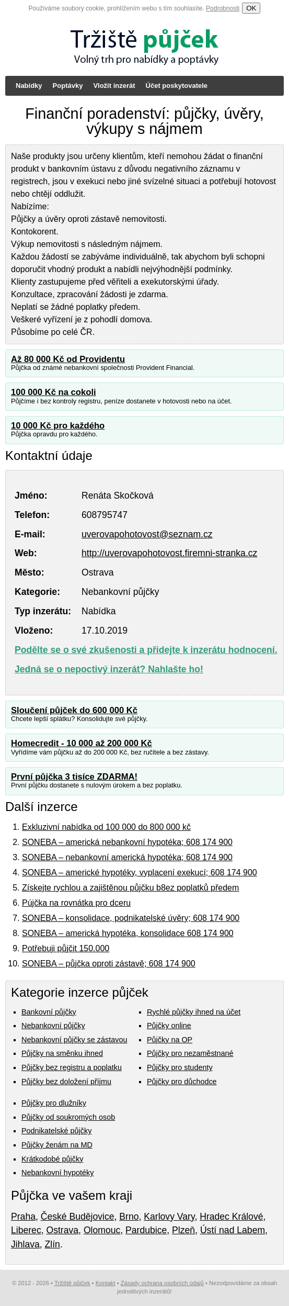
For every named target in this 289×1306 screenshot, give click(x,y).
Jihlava (25, 1244)
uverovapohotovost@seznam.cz (147, 534)
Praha (23, 1216)
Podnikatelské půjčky (56, 1131)
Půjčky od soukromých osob (68, 1117)
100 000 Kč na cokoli (53, 392)
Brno (128, 1216)
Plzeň (183, 1230)
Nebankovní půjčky (53, 1025)
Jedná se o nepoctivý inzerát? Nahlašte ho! (109, 669)
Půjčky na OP (169, 1039)
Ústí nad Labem (232, 1230)
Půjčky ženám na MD (57, 1145)
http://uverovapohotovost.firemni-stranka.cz (169, 553)
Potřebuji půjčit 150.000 (65, 948)
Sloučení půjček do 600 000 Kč (74, 710)
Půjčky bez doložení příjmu (66, 1081)
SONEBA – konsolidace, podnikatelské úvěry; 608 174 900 (130, 918)
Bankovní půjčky (48, 1012)
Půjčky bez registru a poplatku (71, 1067)
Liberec (26, 1230)
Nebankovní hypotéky (57, 1172)
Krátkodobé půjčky (52, 1159)
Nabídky (29, 85)
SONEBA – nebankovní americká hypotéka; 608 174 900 (127, 857)
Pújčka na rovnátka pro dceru (76, 902)
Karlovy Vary (169, 1216)
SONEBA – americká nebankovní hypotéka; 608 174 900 (127, 842)
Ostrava (63, 1230)
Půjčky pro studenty (180, 1067)
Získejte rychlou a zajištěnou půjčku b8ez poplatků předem (130, 887)
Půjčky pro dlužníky (53, 1103)
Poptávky (68, 85)
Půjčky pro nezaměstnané (190, 1053)
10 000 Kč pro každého (58, 426)
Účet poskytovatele (177, 85)
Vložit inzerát (114, 85)
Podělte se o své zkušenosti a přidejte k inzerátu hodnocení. (146, 650)
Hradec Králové (231, 1216)
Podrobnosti (222, 8)
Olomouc (102, 1230)
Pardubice (146, 1230)
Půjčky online (169, 1025)
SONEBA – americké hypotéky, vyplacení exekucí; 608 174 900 (139, 872)
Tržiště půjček (72, 1283)
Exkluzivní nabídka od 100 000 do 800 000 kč (106, 827)
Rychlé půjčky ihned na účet (193, 1012)
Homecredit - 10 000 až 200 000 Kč (81, 743)
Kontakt (105, 1283)
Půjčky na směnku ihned (62, 1053)
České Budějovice (77, 1216)
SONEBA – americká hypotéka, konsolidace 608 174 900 (128, 933)
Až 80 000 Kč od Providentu (68, 359)
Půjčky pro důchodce (182, 1081)
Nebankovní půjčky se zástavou (74, 1039)
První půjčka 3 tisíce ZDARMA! (74, 777)
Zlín (52, 1244)
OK (251, 8)
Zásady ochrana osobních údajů (162, 1283)
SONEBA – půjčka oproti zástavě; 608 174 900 (108, 963)
